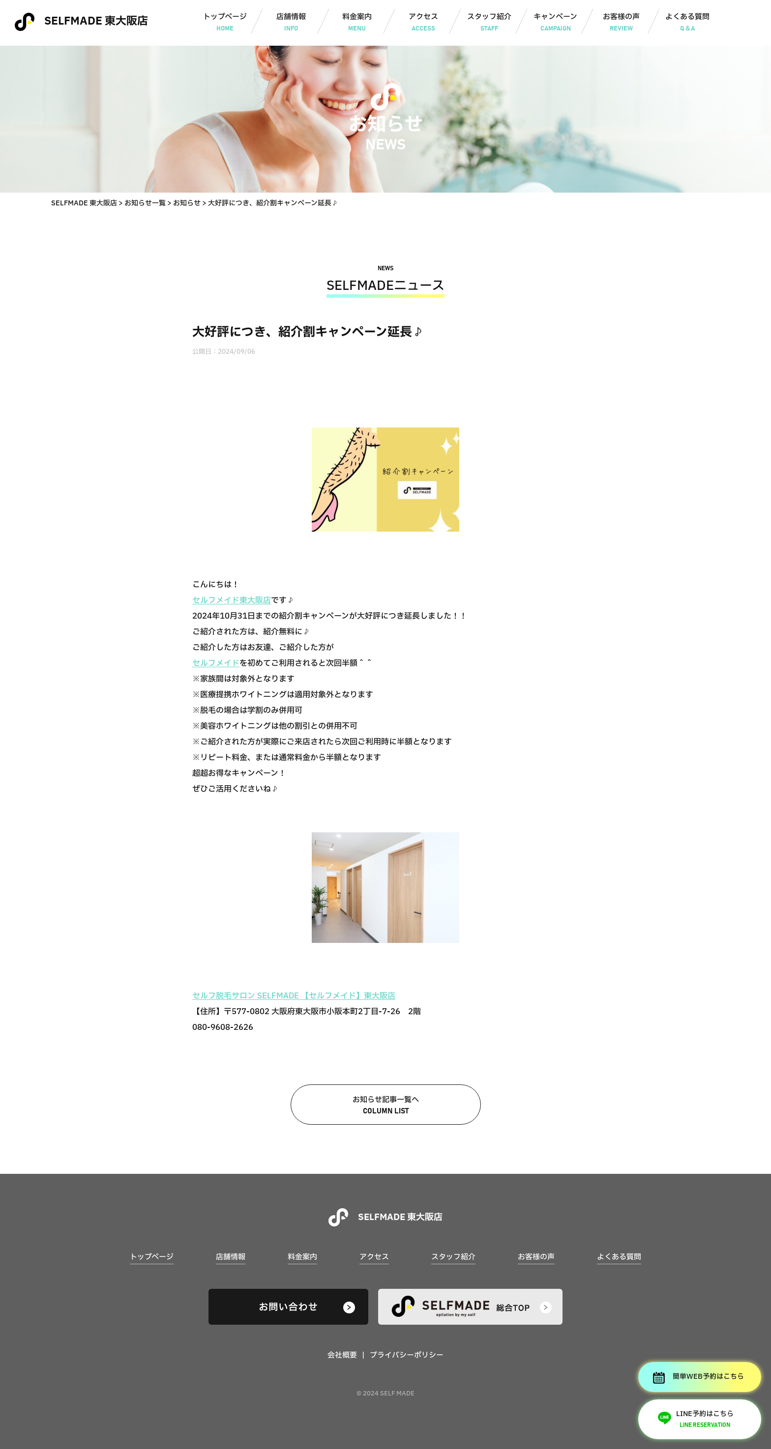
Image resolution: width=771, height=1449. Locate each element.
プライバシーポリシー (407, 1355)
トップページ (225, 23)
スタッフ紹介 (489, 23)
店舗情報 (291, 23)
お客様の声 (621, 23)
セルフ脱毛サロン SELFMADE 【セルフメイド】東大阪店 (293, 996)
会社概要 (342, 1355)
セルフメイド (215, 663)
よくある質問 (687, 23)
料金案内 (357, 23)
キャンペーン (555, 23)
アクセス (423, 23)
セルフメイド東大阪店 (231, 600)
